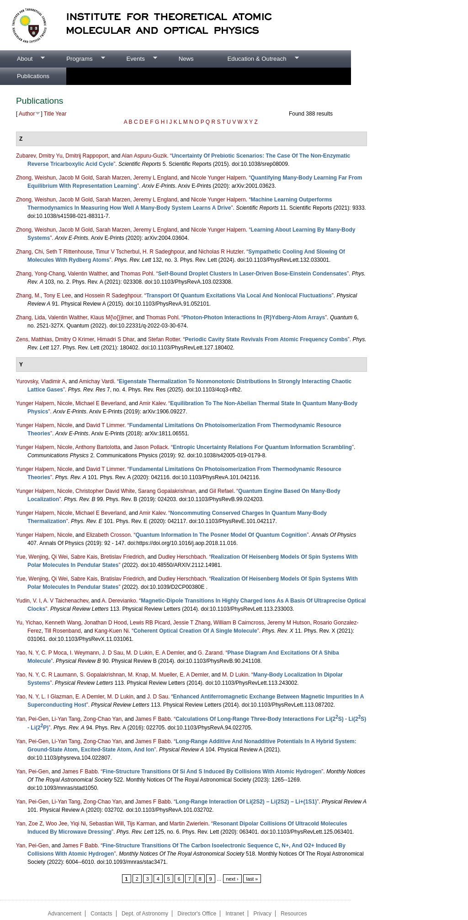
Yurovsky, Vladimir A (40, 381)
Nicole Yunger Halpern (218, 177)
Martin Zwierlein (189, 823)
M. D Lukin (139, 653)
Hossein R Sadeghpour (113, 295)
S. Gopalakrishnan (102, 674)
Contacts (101, 913)
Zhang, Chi (29, 252)
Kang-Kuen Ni (112, 631)
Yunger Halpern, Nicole (44, 403)
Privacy (262, 913)
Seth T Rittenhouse (69, 252)
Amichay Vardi (96, 381)
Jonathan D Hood (105, 622)
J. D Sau (112, 653)
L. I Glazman (56, 696)
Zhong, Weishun (36, 177)
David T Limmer (105, 425)
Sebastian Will (106, 823)
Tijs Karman (141, 823)
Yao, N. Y (27, 653)
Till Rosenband (62, 631)
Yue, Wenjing (32, 557)
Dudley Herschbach (182, 557)
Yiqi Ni (78, 823)
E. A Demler (169, 653)
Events (133, 59)
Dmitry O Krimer (74, 339)
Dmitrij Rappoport (86, 156)
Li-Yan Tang (66, 719)
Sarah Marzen (113, 177)
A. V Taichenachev (65, 600)
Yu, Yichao (29, 622)
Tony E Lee (57, 295)
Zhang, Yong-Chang (40, 273)
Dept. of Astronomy (145, 913)
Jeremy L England (155, 177)
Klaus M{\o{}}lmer (111, 317)
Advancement (64, 913)
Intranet (234, 913)
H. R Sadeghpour (164, 252)
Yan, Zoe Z (29, 823)
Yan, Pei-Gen (32, 719)
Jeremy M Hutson (288, 622)
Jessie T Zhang (192, 622)
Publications (33, 76)
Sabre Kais (84, 557)
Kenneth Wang (63, 622)
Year (60, 114)
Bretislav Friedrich (122, 557)
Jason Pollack (151, 447)
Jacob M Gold (76, 177)
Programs (77, 59)
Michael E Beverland (100, 403)
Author (27, 114)
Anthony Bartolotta (97, 447)
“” (252, 273)
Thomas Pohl (137, 273)
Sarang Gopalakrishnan (167, 491)
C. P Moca (54, 653)
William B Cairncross (238, 622)
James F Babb (152, 719)
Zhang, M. (28, 295)
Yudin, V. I (28, 600)
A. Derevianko (118, 600)
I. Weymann (84, 653)
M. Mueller (163, 674)
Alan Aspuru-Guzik (144, 156)
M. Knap (138, 674)
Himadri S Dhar (115, 339)
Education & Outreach (255, 59)
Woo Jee (56, 823)
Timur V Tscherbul (117, 252)
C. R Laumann (58, 674)
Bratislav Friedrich (122, 579)
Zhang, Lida (30, 317)
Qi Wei (59, 557)
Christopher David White (105, 491)
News (186, 58)
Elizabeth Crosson (108, 535)
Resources (294, 913)
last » (252, 879)
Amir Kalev (152, 403)
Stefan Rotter (164, 339)
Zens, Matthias (34, 339)
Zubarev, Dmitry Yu (39, 156)
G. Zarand (210, 653)
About (22, 59)
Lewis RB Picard (150, 622)
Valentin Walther (87, 273)
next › (232, 879)
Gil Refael (221, 491)
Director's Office (196, 913)
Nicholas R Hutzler (221, 252)
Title (49, 114)
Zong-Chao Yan (102, 719)
